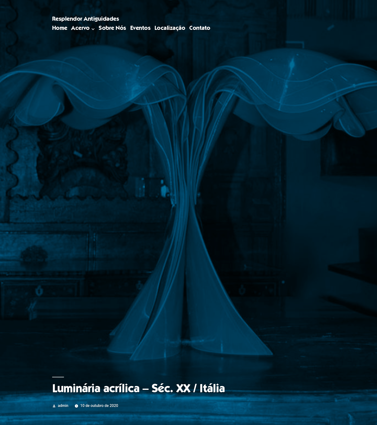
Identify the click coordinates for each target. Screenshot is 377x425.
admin (63, 405)
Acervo (80, 29)
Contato (199, 29)
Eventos (140, 29)
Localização (170, 29)
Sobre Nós (112, 29)
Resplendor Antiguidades (85, 19)
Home (59, 29)
